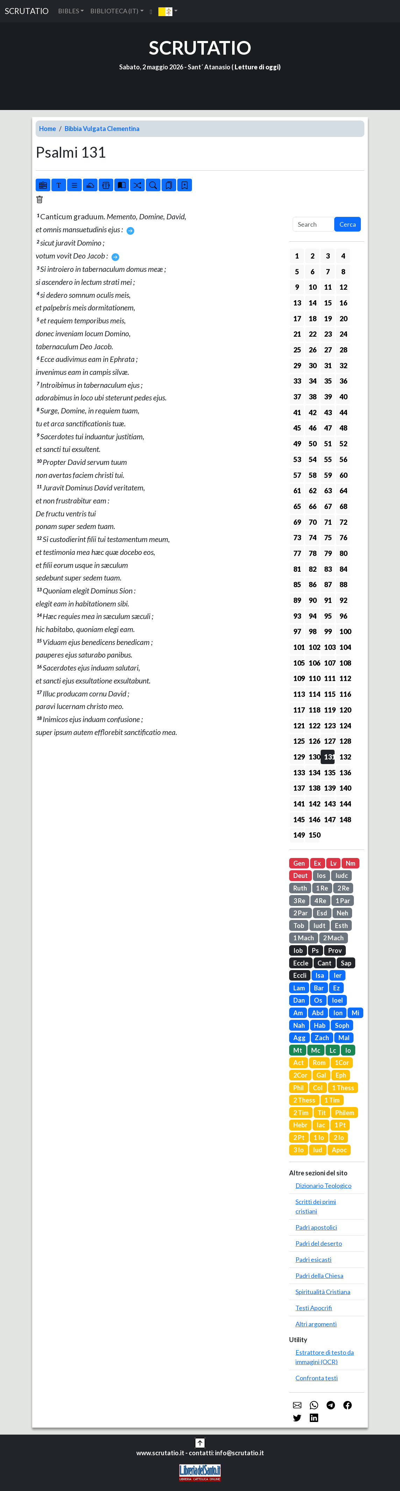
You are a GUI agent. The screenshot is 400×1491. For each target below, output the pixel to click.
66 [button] (312, 506)
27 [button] (328, 349)
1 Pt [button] (340, 1125)
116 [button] (345, 694)
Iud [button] (317, 1150)
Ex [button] (317, 863)
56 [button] (343, 459)
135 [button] (329, 772)
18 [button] (312, 318)
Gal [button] (321, 1075)
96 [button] (343, 616)
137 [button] (298, 788)
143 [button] (329, 803)
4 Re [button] (320, 901)
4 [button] (343, 256)
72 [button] (343, 522)
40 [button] (343, 396)
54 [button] (312, 459)
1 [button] (297, 256)
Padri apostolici (316, 1227)
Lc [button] (333, 1050)
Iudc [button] (341, 875)
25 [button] (297, 349)
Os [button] (318, 1000)
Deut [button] (300, 875)
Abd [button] (318, 1013)
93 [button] (297, 616)
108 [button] (345, 663)
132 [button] (345, 757)
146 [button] (314, 819)
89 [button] (297, 600)
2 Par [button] (300, 913)
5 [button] (297, 271)
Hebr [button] (300, 1125)
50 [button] (312, 443)
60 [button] (343, 475)
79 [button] (328, 553)
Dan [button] (299, 1000)
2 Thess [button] (304, 1100)
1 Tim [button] (332, 1100)
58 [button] (312, 475)
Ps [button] (315, 950)
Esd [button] (322, 913)
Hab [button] (320, 1025)
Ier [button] (338, 975)
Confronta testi (316, 1378)
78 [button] (312, 553)
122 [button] (314, 725)
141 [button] (298, 803)
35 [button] (328, 381)
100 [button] (345, 631)
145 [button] (298, 819)
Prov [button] (335, 950)
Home (47, 128)
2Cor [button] (300, 1075)
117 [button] (298, 710)
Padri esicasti (313, 1259)
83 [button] (328, 569)
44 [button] (343, 412)
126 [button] (314, 741)
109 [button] (298, 678)
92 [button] (343, 600)
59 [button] (328, 475)
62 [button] (312, 490)
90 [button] (312, 600)
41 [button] (297, 412)
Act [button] (298, 1062)
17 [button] (297, 318)
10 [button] (312, 287)
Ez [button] (336, 988)
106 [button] (314, 663)
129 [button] (298, 757)
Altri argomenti (316, 1324)
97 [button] (297, 631)
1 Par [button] (343, 901)
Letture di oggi (257, 67)
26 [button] (312, 349)
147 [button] (329, 819)
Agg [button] (299, 1038)
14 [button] (312, 302)
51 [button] (328, 443)
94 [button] (312, 616)
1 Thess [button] (343, 1088)
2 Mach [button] (333, 938)
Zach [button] (322, 1038)
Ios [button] (321, 875)
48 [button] (343, 428)
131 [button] (329, 757)
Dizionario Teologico (323, 1185)
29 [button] (297, 365)
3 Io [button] (298, 1150)
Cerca (348, 224)
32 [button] (343, 365)
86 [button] (312, 584)
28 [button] (343, 349)
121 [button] (298, 725)
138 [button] (314, 788)
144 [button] (345, 803)
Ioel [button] (337, 1000)
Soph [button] (342, 1025)
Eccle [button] (300, 963)
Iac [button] (320, 1125)
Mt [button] (297, 1050)
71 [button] (328, 522)
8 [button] (343, 271)
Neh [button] (342, 913)
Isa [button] (319, 975)
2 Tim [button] (300, 1112)
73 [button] (297, 537)
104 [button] (345, 647)
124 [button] (345, 725)
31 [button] (328, 365)
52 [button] (343, 443)
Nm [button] (350, 863)
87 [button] (328, 584)
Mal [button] (344, 1038)
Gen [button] (299, 863)
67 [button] (328, 506)
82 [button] (312, 569)
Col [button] (318, 1088)
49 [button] (297, 443)
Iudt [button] (319, 925)
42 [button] (312, 412)
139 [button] (329, 788)
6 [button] (312, 271)
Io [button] (348, 1050)
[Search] (313, 224)
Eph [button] (341, 1075)
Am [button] (298, 1013)
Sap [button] (346, 963)
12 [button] (343, 287)
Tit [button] (321, 1112)
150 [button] (314, 835)
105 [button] (298, 663)
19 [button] (328, 318)
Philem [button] (344, 1112)
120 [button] (345, 710)
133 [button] (298, 772)
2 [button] (312, 256)
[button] (168, 11)
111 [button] (329, 678)
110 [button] (314, 678)
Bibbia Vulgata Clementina (102, 128)
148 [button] (345, 819)
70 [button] (312, 522)
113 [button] (298, 694)
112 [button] (345, 678)
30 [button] (312, 365)
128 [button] (345, 741)
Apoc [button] (339, 1150)
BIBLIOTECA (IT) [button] (114, 11)
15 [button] (328, 302)
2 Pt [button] (299, 1137)
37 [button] (297, 396)
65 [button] (297, 506)
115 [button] (329, 694)
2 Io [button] (339, 1137)
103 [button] (329, 647)
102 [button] (314, 647)
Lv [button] (333, 863)
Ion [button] (338, 1013)
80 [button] (343, 553)
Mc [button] (315, 1050)
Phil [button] (298, 1088)
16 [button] (343, 302)
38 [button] (312, 396)
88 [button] (343, 584)
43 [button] (328, 412)
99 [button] (328, 631)
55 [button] (328, 459)
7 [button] (328, 271)
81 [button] (297, 569)
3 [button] (328, 256)
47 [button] (328, 428)
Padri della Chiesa (319, 1275)
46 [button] (312, 428)
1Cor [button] (342, 1062)
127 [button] (329, 741)
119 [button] (329, 710)
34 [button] (312, 381)
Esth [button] (341, 925)
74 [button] (312, 537)
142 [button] (314, 803)
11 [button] (328, 287)
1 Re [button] (322, 888)
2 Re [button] (343, 888)
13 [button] (297, 302)
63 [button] (328, 490)
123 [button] (329, 725)
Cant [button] (324, 963)
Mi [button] (355, 1013)
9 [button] (297, 287)
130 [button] (314, 757)
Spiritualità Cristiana (322, 1292)
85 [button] (297, 584)
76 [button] (343, 537)
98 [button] (312, 631)
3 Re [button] (299, 901)
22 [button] (312, 334)
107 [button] (329, 663)
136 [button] (345, 772)
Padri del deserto (318, 1243)
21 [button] (297, 334)
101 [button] (298, 647)
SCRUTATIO (27, 11)
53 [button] (297, 459)
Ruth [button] (300, 888)
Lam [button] (299, 988)
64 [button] (343, 490)
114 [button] (314, 694)
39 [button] (328, 396)
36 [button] (343, 381)
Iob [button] (298, 950)
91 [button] (328, 600)
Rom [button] (319, 1062)
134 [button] (314, 772)
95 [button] (328, 616)
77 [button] (297, 553)
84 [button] (343, 569)
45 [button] (297, 428)
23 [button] (328, 334)
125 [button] (298, 741)
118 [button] (314, 710)
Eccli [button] (299, 975)
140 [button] (345, 788)
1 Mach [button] (303, 938)
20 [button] (343, 318)
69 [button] (297, 522)
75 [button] (328, 537)
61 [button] (297, 490)
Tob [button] (298, 925)
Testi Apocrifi (313, 1308)
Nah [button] (299, 1025)
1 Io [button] (319, 1137)
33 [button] (297, 381)
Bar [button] (319, 988)
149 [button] (298, 835)
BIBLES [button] (68, 11)
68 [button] (343, 506)
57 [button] (297, 475)
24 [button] (343, 334)
